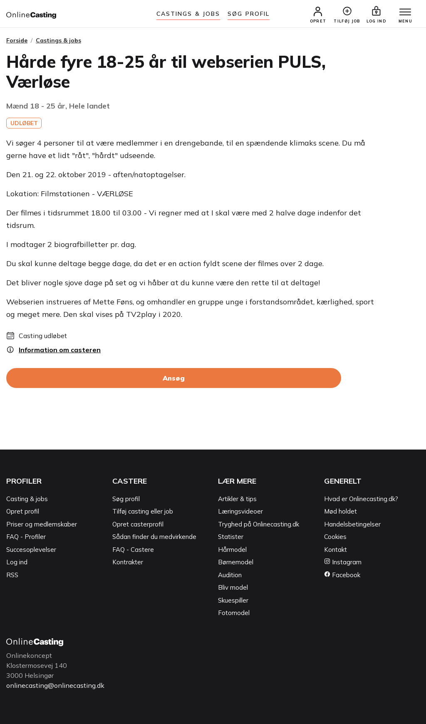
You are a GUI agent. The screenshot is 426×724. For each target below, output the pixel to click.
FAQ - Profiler (26, 537)
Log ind (16, 562)
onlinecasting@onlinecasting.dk (55, 685)
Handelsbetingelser (352, 524)
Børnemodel (235, 562)
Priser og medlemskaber (41, 524)
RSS (12, 575)
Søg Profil (249, 13)
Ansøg (174, 378)
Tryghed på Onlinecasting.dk (258, 524)
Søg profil (126, 499)
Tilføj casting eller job (142, 512)
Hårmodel (232, 550)
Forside (16, 40)
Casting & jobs (27, 499)
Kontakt (335, 550)
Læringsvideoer (240, 512)
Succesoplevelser (31, 550)
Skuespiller (233, 600)
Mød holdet (340, 512)
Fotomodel (234, 613)
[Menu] (405, 12)
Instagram (343, 562)
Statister (230, 537)
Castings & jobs (188, 13)
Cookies (335, 537)
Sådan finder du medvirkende (154, 537)
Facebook (342, 575)
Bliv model (233, 588)
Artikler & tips (237, 499)
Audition (230, 575)
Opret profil (22, 512)
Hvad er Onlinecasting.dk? (361, 499)
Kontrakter (127, 562)
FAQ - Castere (133, 550)
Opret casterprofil (137, 524)
